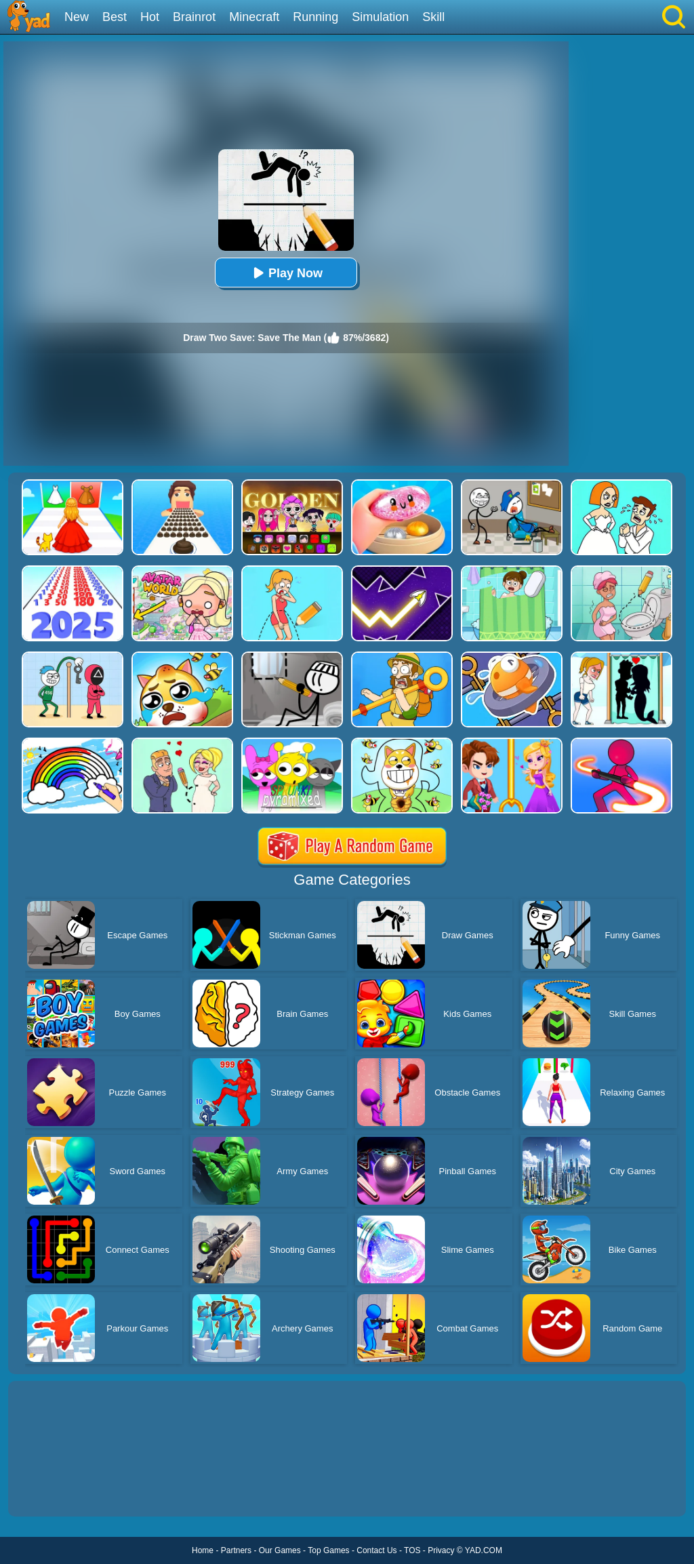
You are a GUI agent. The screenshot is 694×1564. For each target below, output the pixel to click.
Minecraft (254, 17)
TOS (412, 1550)
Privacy (441, 1550)
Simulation (380, 17)
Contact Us (376, 1550)
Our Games (280, 1550)
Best (114, 17)
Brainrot (194, 17)
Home (202, 1550)
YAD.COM (483, 1550)
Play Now (286, 272)
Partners (236, 1550)
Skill (433, 17)
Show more (53, 1490)
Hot (149, 17)
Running (315, 17)
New (76, 17)
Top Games (328, 1550)
